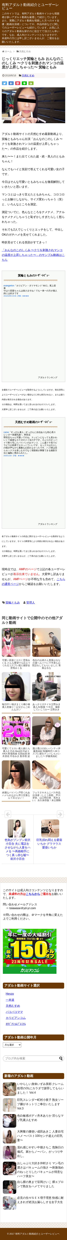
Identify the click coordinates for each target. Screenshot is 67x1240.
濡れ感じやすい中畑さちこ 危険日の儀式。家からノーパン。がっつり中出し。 (40, 1152)
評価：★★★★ (23, 296)
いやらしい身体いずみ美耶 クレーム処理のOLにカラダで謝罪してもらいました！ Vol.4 (40, 1088)
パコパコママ (14, 1011)
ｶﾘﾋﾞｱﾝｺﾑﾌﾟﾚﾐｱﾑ (16, 1023)
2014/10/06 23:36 (10, 296)
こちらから (33, 893)
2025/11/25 (8, 456)
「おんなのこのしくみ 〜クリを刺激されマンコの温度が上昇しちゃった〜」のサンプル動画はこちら (33, 255)
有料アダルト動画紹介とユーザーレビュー (30, 6)
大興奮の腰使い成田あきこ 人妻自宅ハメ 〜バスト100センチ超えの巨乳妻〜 (40, 1136)
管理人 (30, 602)
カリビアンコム (16, 1017)
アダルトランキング (47, 377)
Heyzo (10, 993)
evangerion (9, 285)
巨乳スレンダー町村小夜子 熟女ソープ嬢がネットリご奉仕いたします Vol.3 (40, 1104)
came (6, 432)
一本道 (10, 999)
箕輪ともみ (13, 602)
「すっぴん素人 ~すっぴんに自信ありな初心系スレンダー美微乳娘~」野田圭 (30, 433)
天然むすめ (28, 75)
